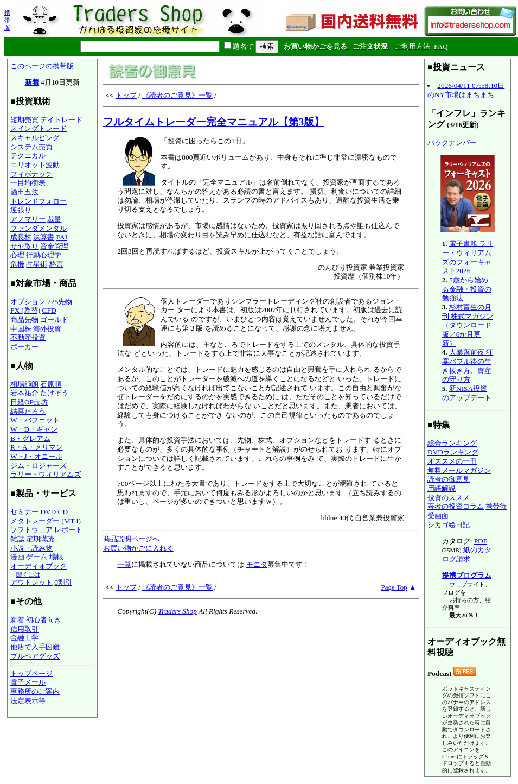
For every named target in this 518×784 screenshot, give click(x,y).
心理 (17, 255)
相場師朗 (24, 384)
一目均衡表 (28, 183)
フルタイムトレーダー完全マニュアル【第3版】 (213, 122)
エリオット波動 (35, 165)
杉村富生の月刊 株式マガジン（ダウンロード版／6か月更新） (467, 325)
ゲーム (36, 557)
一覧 (124, 564)
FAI (62, 237)
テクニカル (28, 155)
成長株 (20, 237)
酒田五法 (24, 192)
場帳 (56, 557)
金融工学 (24, 638)
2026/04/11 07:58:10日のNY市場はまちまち (465, 90)
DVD (48, 512)
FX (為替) (25, 310)
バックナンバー (452, 142)
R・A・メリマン (36, 447)
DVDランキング (452, 452)
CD (63, 512)
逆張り (20, 210)
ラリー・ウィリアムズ (45, 474)
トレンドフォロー (38, 201)
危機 (17, 264)
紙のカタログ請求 (466, 554)
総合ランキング (452, 443)
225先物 (59, 302)
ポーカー (24, 347)
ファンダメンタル (38, 228)
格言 (56, 264)
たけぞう (54, 393)
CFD (49, 310)
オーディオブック (38, 566)
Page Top (394, 587)
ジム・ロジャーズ (38, 465)
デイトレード (61, 120)
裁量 (54, 219)
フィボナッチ (31, 174)
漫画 (17, 557)
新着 (32, 82)
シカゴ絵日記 (448, 525)
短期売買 (24, 120)
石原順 (50, 384)
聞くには (28, 574)
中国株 (20, 329)
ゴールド (54, 319)
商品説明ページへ (131, 539)
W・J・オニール (36, 456)
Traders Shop (177, 611)
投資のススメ (448, 498)
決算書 (43, 237)
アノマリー (28, 219)
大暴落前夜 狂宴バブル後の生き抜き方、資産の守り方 (468, 365)
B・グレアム (30, 438)
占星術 (36, 264)
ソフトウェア (31, 530)
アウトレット (31, 582)
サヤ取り (24, 246)
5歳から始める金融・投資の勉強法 (466, 289)
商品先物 (24, 319)
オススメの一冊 (452, 461)
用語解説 (441, 488)
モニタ (256, 564)
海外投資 (47, 329)
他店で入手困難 (35, 647)
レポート (68, 530)
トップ (126, 95)
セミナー (24, 512)
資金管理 (54, 246)
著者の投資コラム (455, 506)
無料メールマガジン (459, 470)
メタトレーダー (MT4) (45, 521)
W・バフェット (35, 420)
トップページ (31, 673)
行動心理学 (43, 255)
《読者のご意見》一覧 (177, 95)
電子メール (28, 682)
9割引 (63, 582)
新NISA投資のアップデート (466, 393)
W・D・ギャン (33, 429)
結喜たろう (28, 411)
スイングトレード (38, 128)
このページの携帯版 (42, 66)
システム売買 (31, 147)
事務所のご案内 (35, 691)
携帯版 (7, 20)
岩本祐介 (24, 393)
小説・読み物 (31, 548)
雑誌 (17, 539)
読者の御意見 (448, 479)
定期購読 (40, 539)
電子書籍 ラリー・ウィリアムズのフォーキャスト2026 (468, 257)
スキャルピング (35, 138)
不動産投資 (28, 337)
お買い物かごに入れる (138, 548)
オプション (28, 302)
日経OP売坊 (29, 402)
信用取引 (24, 629)
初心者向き (43, 620)
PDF (480, 541)
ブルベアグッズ (35, 656)
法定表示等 (28, 701)
